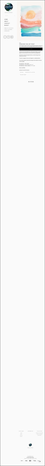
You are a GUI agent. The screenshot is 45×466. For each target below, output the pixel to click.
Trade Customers (8, 29)
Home (6, 19)
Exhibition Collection (30, 72)
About (6, 21)
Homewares (39, 435)
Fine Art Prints (23, 74)
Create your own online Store (30, 458)
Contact (7, 23)
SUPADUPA (30, 457)
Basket (6, 25)
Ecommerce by (30, 456)
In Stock (21, 72)
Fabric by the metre (8, 28)
